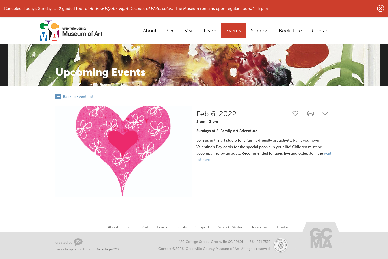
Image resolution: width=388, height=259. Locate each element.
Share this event (295, 113)
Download (325, 113)
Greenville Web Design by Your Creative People (69, 242)
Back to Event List (78, 96)
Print (310, 113)
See (171, 31)
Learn (210, 31)
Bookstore (290, 31)
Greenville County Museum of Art (65, 30)
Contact (321, 31)
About (150, 31)
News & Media (230, 227)
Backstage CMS (107, 249)
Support (260, 31)
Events (233, 31)
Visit (189, 31)
